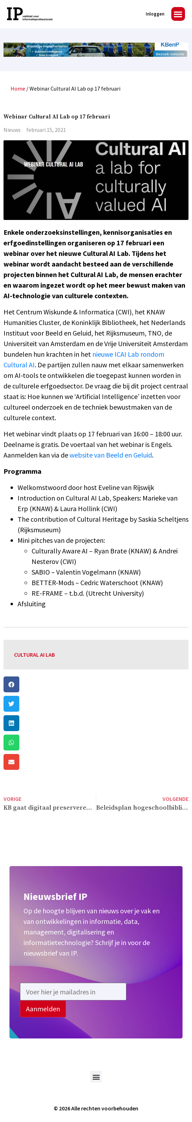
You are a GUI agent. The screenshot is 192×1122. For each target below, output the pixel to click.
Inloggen (155, 14)
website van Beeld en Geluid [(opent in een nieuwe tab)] (110, 454)
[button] (178, 14)
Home (18, 88)
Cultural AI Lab (34, 654)
